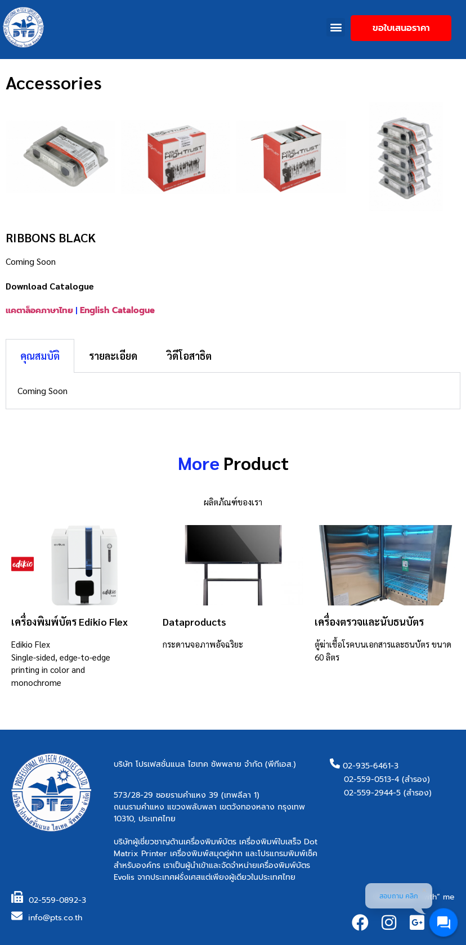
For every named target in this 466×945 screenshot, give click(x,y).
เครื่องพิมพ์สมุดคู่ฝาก (206, 854)
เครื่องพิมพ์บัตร (209, 842)
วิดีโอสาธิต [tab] (189, 355)
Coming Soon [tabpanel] (42, 390)
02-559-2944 (368, 793)
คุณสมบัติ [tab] (40, 355)
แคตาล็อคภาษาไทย (39, 310)
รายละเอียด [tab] (113, 355)
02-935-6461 (367, 766)
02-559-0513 (367, 779)
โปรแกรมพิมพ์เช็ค (287, 854)
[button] (335, 27)
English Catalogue (117, 310)
